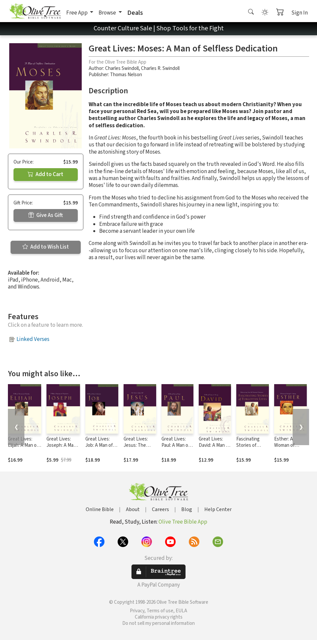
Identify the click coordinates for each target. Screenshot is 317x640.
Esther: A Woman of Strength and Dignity (288, 448)
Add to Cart (45, 174)
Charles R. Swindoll (160, 68)
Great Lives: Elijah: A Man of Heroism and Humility (23, 448)
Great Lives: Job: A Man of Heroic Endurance (99, 448)
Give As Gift (45, 215)
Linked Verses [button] (32, 339)
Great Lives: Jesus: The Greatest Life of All (137, 448)
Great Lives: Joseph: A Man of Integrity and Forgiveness (62, 448)
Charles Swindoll (122, 68)
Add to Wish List (45, 247)
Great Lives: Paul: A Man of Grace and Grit (175, 445)
